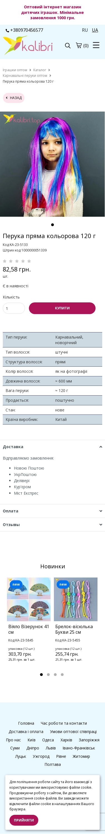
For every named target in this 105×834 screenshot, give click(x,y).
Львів (51, 748)
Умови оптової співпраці (73, 731)
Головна (26, 723)
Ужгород (41, 756)
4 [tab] (62, 674)
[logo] (27, 46)
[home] (15, 70)
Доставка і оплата (26, 731)
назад (14, 97)
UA (95, 30)
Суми (15, 748)
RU (85, 30)
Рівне (61, 756)
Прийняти (24, 820)
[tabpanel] (52, 164)
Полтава (52, 764)
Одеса (48, 739)
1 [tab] (52, 224)
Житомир (81, 756)
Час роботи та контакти (64, 723)
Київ (32, 739)
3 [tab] (55, 674)
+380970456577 (24, 30)
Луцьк (20, 756)
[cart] (78, 45)
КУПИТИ (62, 308)
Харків (66, 739)
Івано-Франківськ (78, 748)
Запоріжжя (89, 739)
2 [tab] (48, 674)
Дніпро (32, 748)
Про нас (13, 739)
